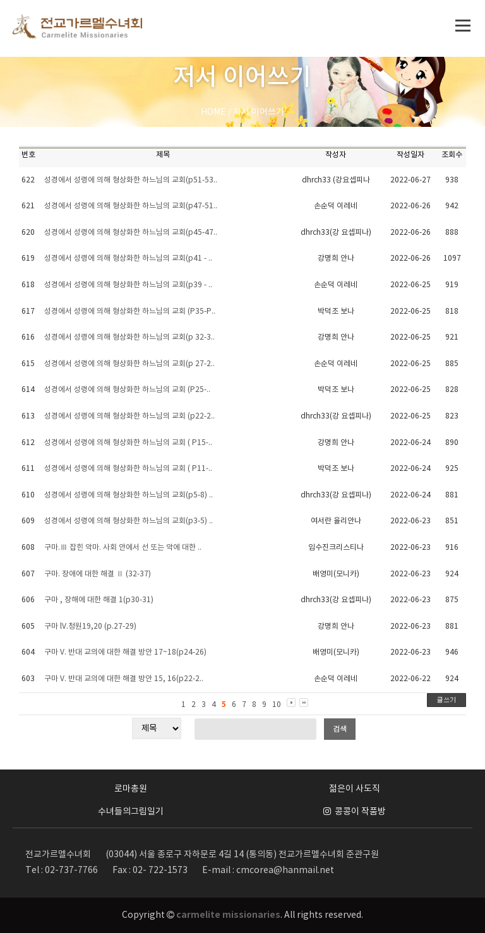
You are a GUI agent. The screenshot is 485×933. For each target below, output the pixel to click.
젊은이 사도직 (354, 789)
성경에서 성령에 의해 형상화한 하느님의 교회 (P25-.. (127, 390)
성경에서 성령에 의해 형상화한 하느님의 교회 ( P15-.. (128, 443)
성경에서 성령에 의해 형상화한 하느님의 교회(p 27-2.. (129, 364)
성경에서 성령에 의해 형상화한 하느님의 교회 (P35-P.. (129, 311)
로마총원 (130, 789)
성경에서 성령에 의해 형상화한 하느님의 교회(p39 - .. (128, 285)
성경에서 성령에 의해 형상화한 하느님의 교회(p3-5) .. (128, 521)
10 (276, 705)
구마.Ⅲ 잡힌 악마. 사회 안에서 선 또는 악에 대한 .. (122, 548)
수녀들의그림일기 (131, 812)
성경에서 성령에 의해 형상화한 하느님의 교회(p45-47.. (130, 233)
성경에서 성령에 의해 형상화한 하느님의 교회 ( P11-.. (128, 469)
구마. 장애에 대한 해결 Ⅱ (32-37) (97, 574)
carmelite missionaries (228, 915)
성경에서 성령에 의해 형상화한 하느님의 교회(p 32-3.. (129, 337)
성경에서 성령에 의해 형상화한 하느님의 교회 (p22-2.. (129, 416)
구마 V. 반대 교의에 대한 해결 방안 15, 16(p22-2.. (123, 679)
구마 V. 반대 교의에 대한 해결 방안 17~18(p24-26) (125, 652)
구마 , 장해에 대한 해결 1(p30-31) (98, 600)
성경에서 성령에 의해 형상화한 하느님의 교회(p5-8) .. (128, 495)
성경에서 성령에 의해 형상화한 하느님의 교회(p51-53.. (130, 180)
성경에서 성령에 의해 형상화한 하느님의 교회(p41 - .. (128, 258)
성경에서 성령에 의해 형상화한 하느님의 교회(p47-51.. (130, 206)
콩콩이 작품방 (354, 812)
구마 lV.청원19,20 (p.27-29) (90, 626)
